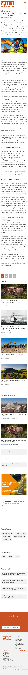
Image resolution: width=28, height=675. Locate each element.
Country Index (18, 648)
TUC (17, 556)
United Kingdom (19, 536)
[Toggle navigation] (25, 2)
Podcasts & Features (4, 418)
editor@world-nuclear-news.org (7, 659)
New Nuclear (18, 638)
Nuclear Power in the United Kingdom (11, 464)
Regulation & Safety (19, 639)
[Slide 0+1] (11, 497)
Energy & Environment (20, 636)
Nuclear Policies (18, 640)
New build (6, 536)
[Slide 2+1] (17, 497)
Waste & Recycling (19, 644)
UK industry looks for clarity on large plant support (12, 581)
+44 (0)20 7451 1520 (8, 660)
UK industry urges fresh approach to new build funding (13, 596)
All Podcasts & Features (13, 452)
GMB (3, 556)
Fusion (16, 647)
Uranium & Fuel (18, 643)
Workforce (7, 539)
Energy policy (21, 533)
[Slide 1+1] (14, 497)
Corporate (17, 642)
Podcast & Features (19, 645)
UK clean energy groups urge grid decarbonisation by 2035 (13, 574)
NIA (10, 556)
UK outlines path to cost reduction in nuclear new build (13, 589)
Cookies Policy (21, 669)
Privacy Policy (15, 669)
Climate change (7, 533)
